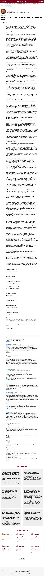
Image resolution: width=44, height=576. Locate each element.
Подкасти (34, 3)
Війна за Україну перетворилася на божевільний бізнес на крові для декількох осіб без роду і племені (21, 538)
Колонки (17, 3)
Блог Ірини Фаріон (8, 6)
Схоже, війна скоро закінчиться (20, 549)
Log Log (8, 369)
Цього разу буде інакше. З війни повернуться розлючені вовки (7, 549)
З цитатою (10, 341)
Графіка (24, 3)
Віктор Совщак (9, 383)
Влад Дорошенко (9, 344)
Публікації (13, 3)
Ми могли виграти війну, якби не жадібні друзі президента (36, 537)
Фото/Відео (28, 3)
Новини (10, 3)
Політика (9, 328)
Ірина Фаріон (10, 11)
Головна (6, 3)
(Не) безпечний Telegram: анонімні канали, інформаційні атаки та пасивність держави (36, 550)
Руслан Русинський (10, 392)
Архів (38, 3)
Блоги (32, 3)
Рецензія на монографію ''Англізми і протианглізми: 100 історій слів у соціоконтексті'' (10, 491)
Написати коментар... (22, 334)
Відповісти (7, 341)
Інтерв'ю (20, 3)
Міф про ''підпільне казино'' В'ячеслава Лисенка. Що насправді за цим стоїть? (7, 537)
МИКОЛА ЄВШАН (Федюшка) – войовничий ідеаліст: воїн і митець (32, 473)
